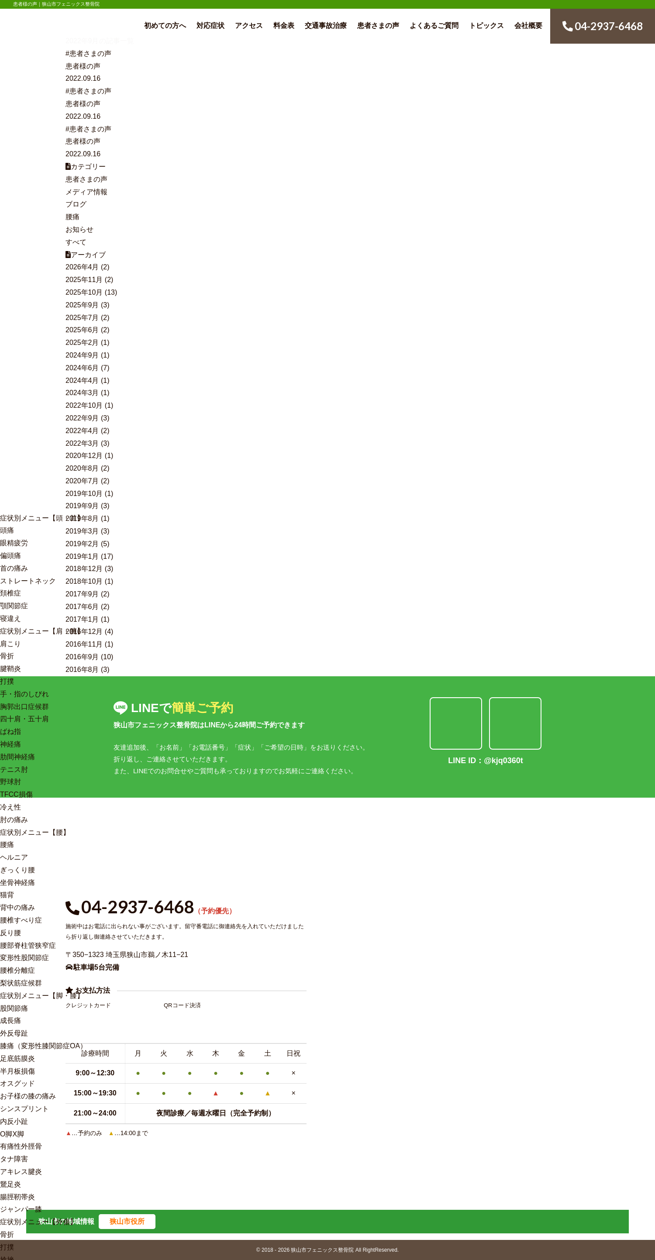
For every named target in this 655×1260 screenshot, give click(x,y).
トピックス (486, 25)
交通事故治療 (326, 25)
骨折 (7, 656)
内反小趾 (14, 1121)
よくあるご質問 (434, 25)
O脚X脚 (12, 1134)
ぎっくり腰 (17, 870)
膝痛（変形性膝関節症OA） (43, 1046)
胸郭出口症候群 (24, 706)
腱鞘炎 (10, 668)
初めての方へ (165, 25)
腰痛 (7, 844)
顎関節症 (14, 605)
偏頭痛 (10, 555)
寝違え (10, 618)
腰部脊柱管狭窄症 (28, 945)
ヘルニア (14, 857)
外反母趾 (14, 1033)
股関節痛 (14, 1008)
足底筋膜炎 (17, 1058)
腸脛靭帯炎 (17, 1197)
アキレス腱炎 (21, 1171)
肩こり (10, 643)
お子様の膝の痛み (28, 1096)
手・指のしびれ (24, 694)
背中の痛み (17, 907)
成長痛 (10, 1020)
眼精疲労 (14, 543)
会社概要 (528, 25)
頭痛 (7, 530)
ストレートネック (28, 581)
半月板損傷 (17, 1071)
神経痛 (10, 744)
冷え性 (10, 807)
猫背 (7, 895)
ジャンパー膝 (21, 1209)
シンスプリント (24, 1108)
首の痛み (14, 568)
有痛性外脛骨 (21, 1146)
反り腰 (10, 932)
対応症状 (210, 25)
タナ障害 (14, 1159)
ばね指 (10, 731)
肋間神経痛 (17, 757)
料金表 (283, 25)
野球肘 (10, 781)
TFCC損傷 (16, 794)
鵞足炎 (10, 1184)
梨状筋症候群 (21, 983)
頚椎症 (10, 593)
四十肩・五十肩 (24, 719)
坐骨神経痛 (17, 882)
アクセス (249, 25)
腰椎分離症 (17, 970)
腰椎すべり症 (21, 920)
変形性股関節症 (24, 957)
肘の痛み (14, 819)
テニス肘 (14, 769)
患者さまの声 (378, 25)
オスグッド (17, 1083)
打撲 (7, 681)
